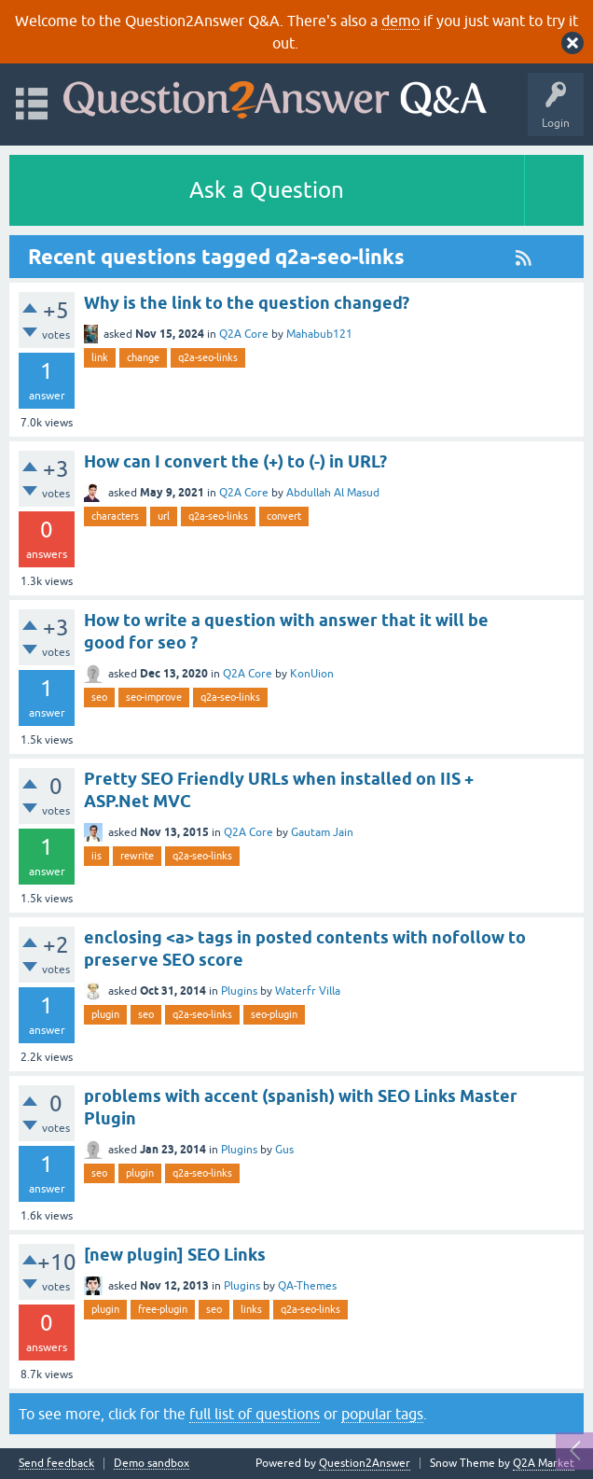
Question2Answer (364, 1463)
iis (96, 855)
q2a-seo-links (208, 357)
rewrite (137, 855)
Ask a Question (266, 189)
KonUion (312, 673)
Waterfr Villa (307, 991)
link (99, 357)
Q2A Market (543, 1463)
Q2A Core (244, 334)
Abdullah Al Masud (332, 492)
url (164, 516)
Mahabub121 (319, 334)
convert (284, 516)
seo (99, 697)
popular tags (382, 1413)
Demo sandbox (151, 1464)
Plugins (239, 991)
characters (115, 516)
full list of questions (254, 1413)
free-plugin (162, 1309)
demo (400, 20)
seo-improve (154, 697)
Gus (284, 1149)
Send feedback (56, 1464)
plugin (105, 1014)
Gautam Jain (322, 832)
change (143, 357)
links (251, 1309)
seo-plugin (274, 1014)
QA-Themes (307, 1285)
